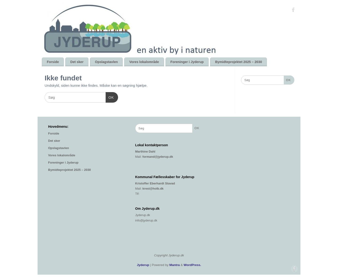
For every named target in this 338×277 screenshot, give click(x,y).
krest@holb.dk (153, 188)
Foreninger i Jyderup (187, 62)
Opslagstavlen (106, 62)
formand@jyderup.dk (157, 156)
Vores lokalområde (144, 62)
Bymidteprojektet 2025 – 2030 (238, 62)
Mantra (174, 265)
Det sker (77, 62)
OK (110, 96)
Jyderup (143, 265)
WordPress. (192, 265)
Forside (53, 62)
